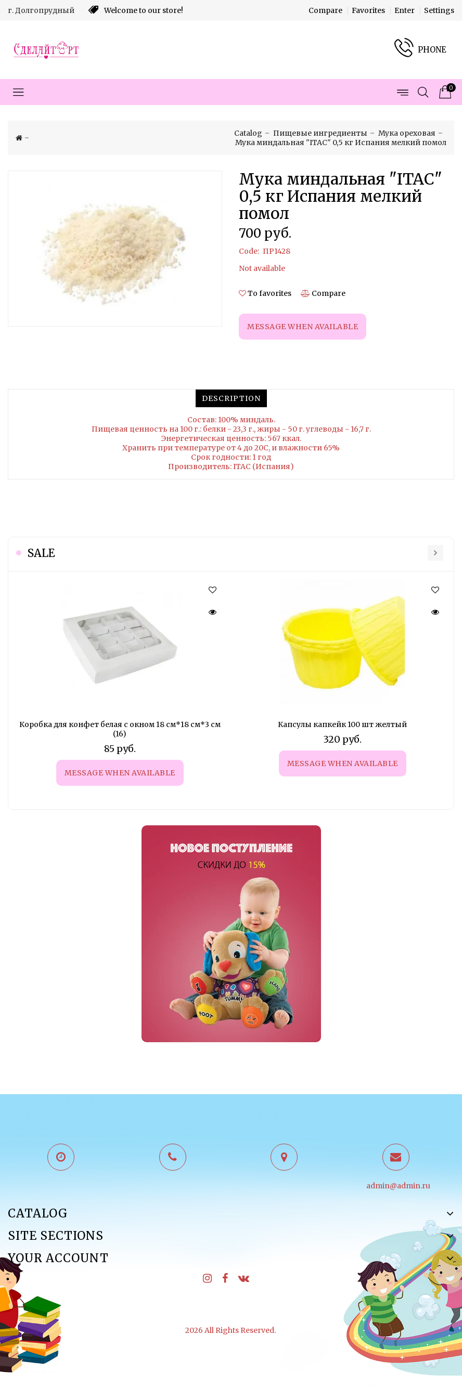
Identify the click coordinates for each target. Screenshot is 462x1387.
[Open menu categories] (18, 92)
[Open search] (423, 92)
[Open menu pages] (402, 92)
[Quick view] (212, 612)
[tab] (231, 398)
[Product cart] (443, 92)
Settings (439, 10)
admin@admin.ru (398, 1185)
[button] (212, 590)
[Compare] (323, 293)
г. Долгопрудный (41, 10)
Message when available (120, 772)
